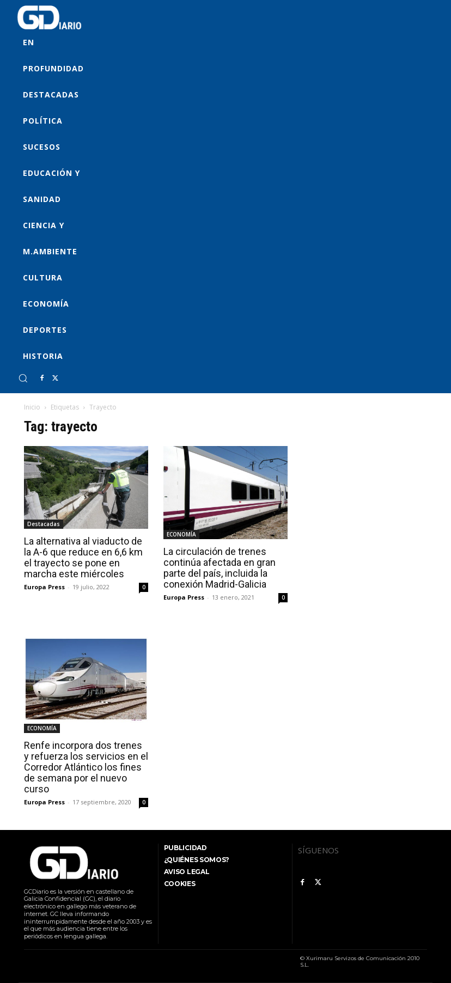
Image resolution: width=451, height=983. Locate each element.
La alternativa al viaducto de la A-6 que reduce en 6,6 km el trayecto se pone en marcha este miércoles (83, 557)
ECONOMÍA (181, 534)
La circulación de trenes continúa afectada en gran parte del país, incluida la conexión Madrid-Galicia (219, 568)
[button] (23, 378)
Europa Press (44, 587)
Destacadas (43, 524)
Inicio (32, 407)
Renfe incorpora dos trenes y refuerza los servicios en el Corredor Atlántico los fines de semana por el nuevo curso (86, 767)
